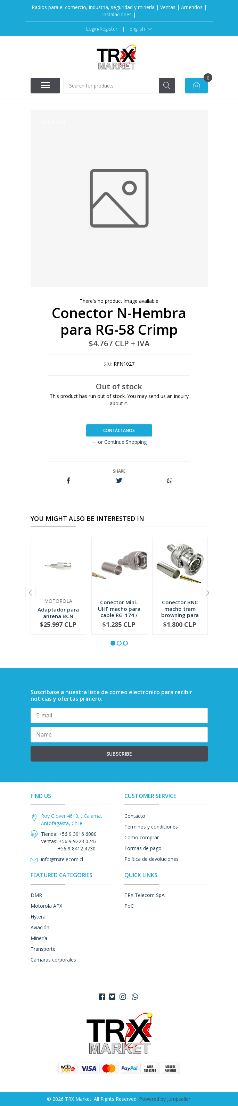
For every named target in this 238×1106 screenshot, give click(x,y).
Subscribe (119, 753)
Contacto (134, 816)
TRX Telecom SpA (144, 895)
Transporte (43, 949)
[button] (141, 29)
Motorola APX (46, 906)
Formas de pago (143, 848)
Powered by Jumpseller (164, 1099)
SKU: (108, 364)
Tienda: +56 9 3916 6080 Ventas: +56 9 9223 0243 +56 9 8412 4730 (69, 841)
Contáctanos (119, 430)
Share (119, 471)
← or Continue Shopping (119, 442)
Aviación (40, 927)
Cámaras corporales (53, 959)
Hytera (38, 916)
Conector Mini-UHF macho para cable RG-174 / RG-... (119, 612)
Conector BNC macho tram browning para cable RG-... (180, 612)
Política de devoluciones (151, 859)
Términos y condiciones (151, 826)
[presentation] (30, 592)
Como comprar (141, 837)
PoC (129, 906)
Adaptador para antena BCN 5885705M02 (58, 615)
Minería (39, 938)
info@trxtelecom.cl (62, 859)
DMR (36, 895)
